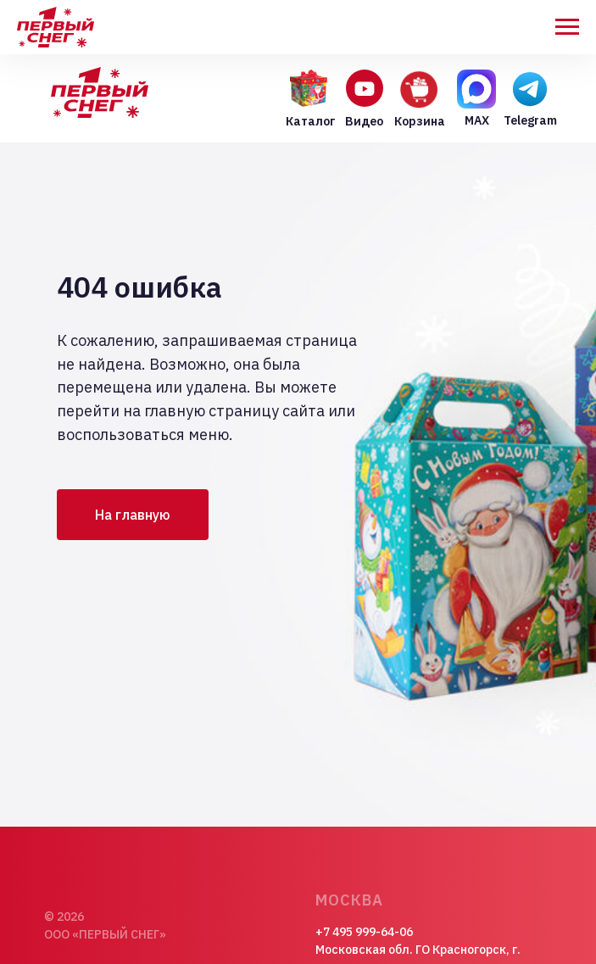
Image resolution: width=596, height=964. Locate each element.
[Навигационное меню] (567, 27)
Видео (364, 121)
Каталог (311, 121)
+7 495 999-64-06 (364, 931)
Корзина (419, 121)
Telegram (530, 120)
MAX (477, 120)
